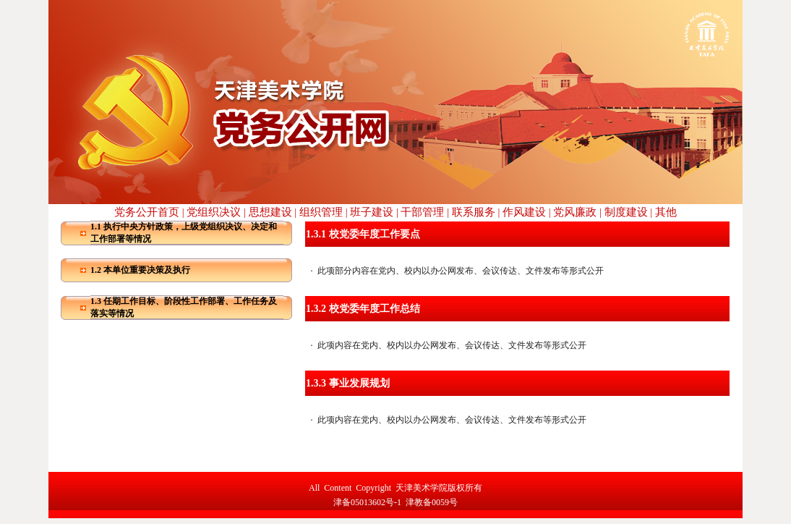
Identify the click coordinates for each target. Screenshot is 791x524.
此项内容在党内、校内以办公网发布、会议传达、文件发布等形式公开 (451, 345)
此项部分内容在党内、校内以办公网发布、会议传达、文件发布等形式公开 (460, 271)
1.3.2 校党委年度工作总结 (363, 308)
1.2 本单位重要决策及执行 (140, 270)
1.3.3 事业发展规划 (348, 383)
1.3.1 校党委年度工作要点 (363, 234)
